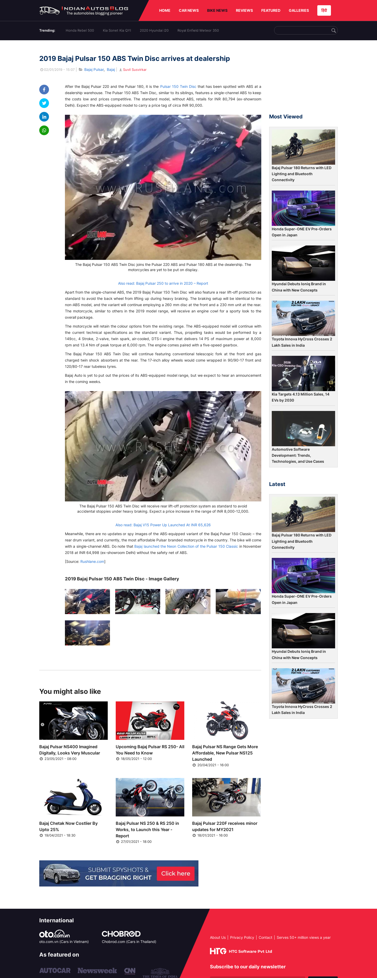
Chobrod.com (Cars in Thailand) (129, 941)
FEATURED (270, 10)
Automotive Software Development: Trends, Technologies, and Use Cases (298, 455)
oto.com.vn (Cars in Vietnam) (64, 941)
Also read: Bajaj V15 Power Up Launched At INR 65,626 (163, 525)
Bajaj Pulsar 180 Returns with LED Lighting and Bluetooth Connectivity (301, 173)
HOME (164, 10)
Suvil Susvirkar (132, 69)
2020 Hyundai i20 (154, 30)
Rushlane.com (92, 561)
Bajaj (111, 69)
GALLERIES (299, 10)
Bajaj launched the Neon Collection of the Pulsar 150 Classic (186, 546)
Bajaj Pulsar (94, 69)
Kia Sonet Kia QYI (117, 30)
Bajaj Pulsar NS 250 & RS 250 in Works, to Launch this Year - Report (147, 829)
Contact (265, 937)
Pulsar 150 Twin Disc (178, 86)
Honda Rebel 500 (80, 30)
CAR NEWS (189, 10)
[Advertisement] (303, 79)
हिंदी (324, 10)
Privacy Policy (242, 937)
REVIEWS (244, 10)
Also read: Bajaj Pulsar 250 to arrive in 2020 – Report (163, 283)
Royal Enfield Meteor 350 (198, 30)
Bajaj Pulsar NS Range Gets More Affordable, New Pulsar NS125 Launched (225, 753)
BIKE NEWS (217, 10)
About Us (218, 937)
